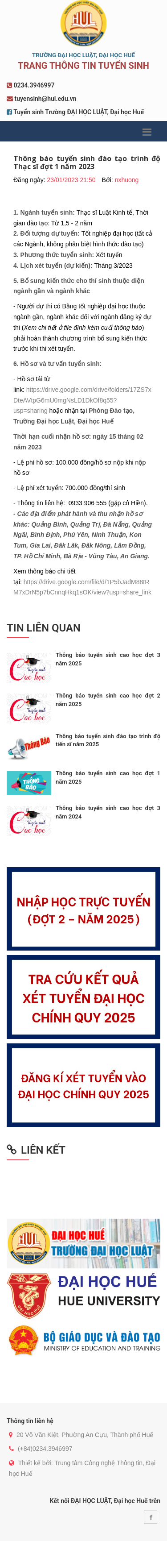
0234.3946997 (33, 85)
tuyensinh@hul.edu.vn (45, 98)
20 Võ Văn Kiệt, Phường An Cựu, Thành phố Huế (85, 1434)
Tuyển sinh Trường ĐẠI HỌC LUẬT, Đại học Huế (78, 112)
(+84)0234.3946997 (45, 1448)
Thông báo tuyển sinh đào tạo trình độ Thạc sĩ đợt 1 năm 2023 (86, 162)
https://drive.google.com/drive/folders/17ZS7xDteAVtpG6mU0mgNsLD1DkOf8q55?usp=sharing (82, 400)
